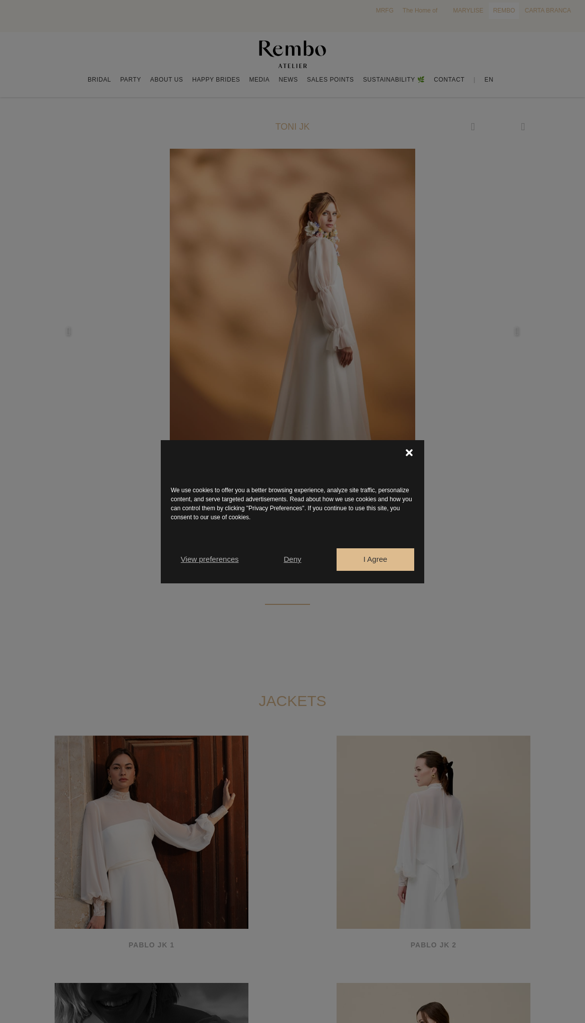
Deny (292, 559)
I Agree (376, 559)
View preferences (210, 559)
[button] (409, 453)
